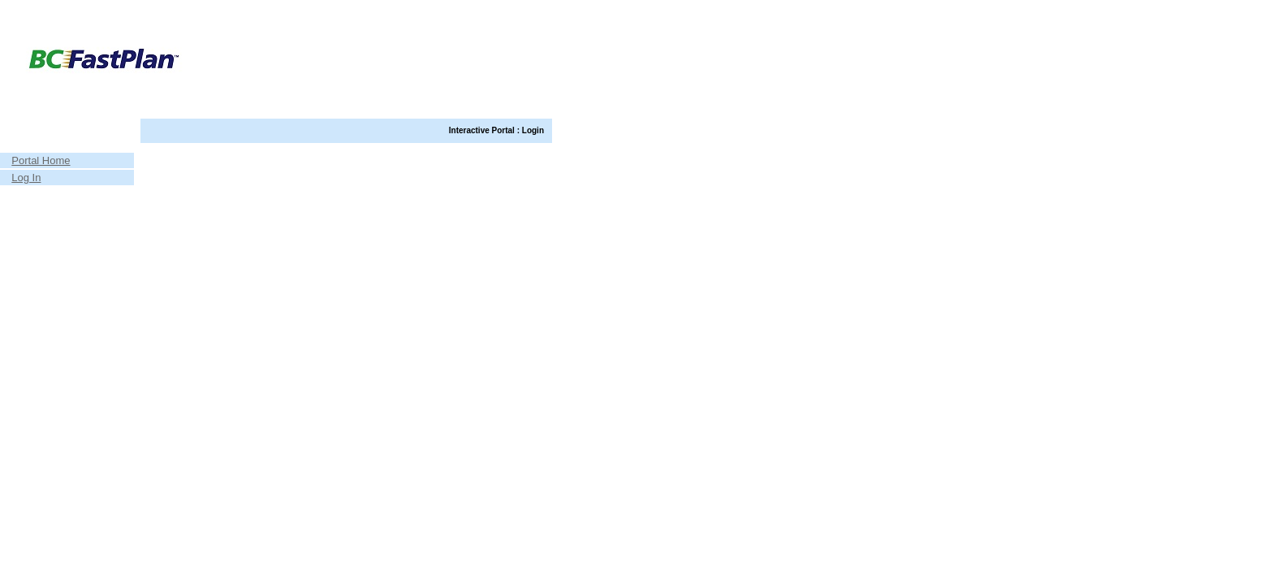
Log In (26, 177)
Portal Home (40, 160)
